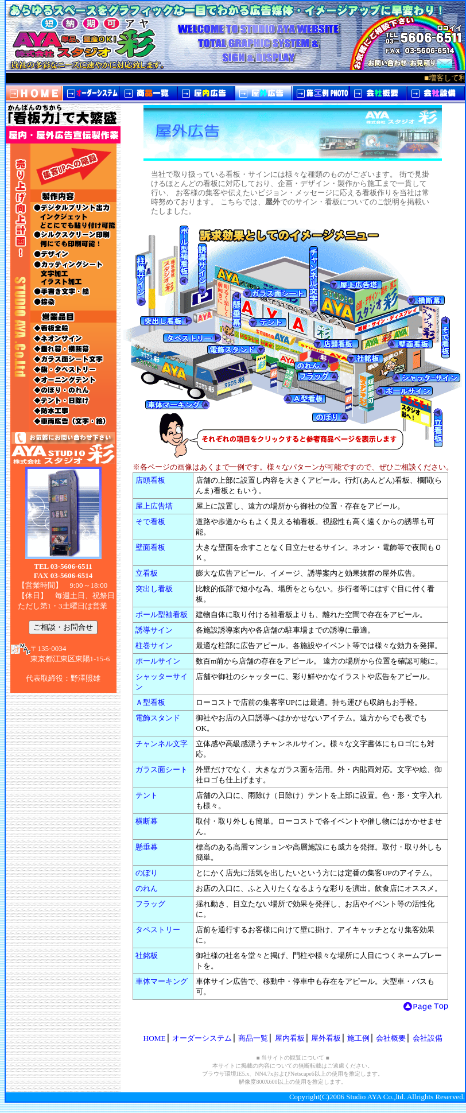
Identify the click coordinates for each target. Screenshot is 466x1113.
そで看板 (150, 521)
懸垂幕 (146, 847)
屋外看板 (326, 1038)
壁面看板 (150, 547)
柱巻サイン (154, 645)
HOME (154, 1038)
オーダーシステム (202, 1038)
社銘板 (146, 955)
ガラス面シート (161, 769)
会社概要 (391, 1038)
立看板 (146, 573)
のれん (146, 888)
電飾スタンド (157, 717)
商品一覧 (253, 1038)
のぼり (146, 872)
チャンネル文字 (161, 743)
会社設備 (427, 1038)
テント (146, 795)
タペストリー (157, 929)
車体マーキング (161, 981)
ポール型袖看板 (161, 614)
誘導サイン (154, 630)
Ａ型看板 (150, 702)
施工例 (358, 1038)
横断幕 (146, 821)
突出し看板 (154, 588)
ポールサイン (157, 661)
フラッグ (150, 903)
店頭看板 (150, 480)
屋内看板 (290, 1038)
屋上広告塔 (154, 506)
